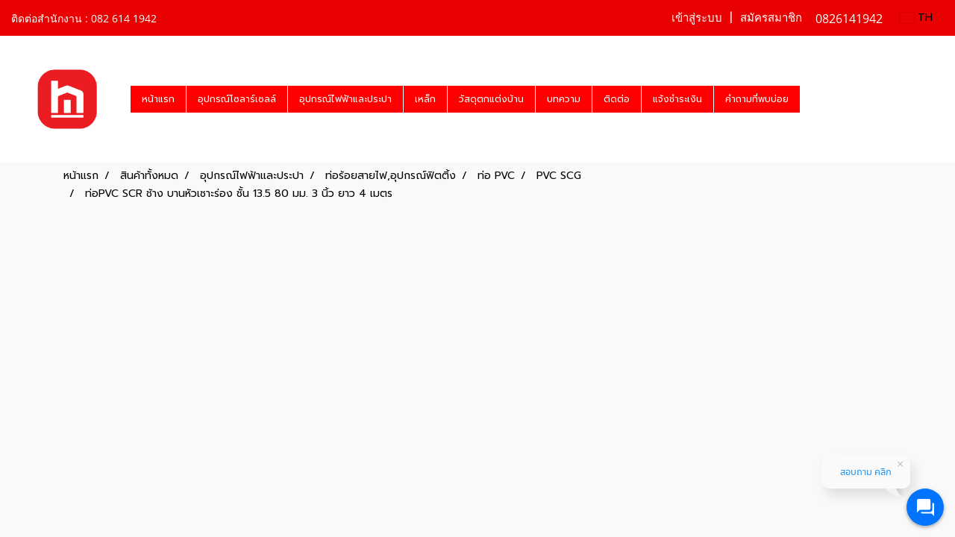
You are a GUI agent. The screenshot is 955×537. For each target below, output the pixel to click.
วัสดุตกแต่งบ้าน (491, 99)
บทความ (563, 99)
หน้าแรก (158, 99)
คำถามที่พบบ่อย (757, 99)
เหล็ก (425, 99)
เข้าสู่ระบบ (696, 18)
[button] (813, 99)
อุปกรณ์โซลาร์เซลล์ (237, 99)
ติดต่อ (617, 99)
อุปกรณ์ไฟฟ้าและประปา (345, 99)
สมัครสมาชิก (771, 18)
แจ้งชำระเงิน (677, 99)
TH (916, 17)
